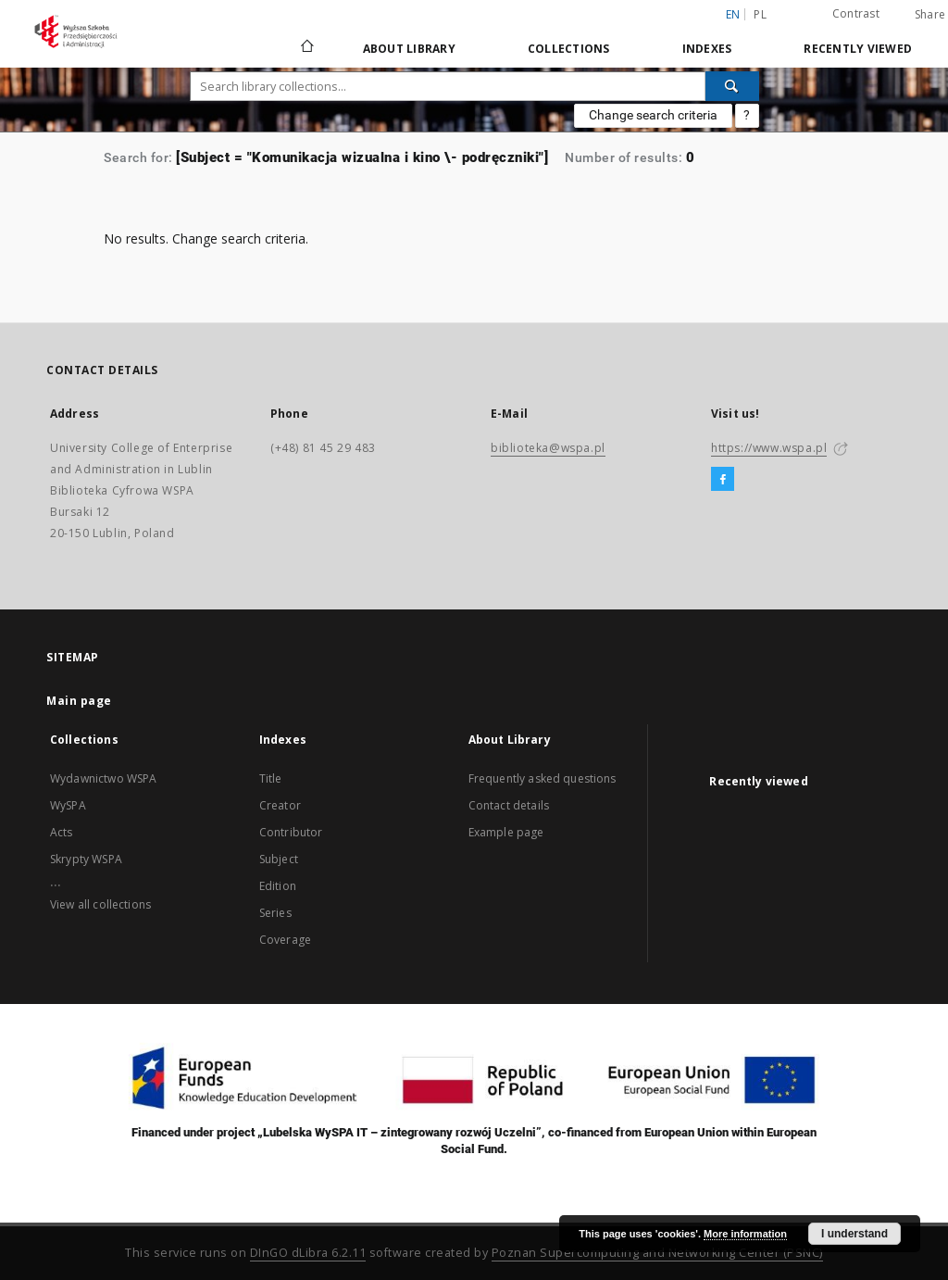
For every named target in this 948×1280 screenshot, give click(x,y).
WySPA (68, 805)
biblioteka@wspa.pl (548, 448)
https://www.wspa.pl (769, 448)
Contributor (291, 832)
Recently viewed (858, 48)
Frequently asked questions (542, 778)
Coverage (285, 939)
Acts (61, 832)
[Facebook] (722, 479)
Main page (79, 701)
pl (760, 14)
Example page (506, 832)
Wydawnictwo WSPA (103, 778)
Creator (280, 805)
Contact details (508, 805)
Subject (278, 859)
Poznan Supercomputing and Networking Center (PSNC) (657, 1253)
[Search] (732, 86)
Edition (277, 886)
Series (275, 913)
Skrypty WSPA (86, 859)
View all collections (100, 904)
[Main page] (306, 48)
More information (745, 1233)
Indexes (707, 48)
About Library (409, 48)
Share (930, 14)
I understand (854, 1233)
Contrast (855, 13)
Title (270, 778)
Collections (569, 48)
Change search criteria (653, 114)
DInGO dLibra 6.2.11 (308, 1253)
